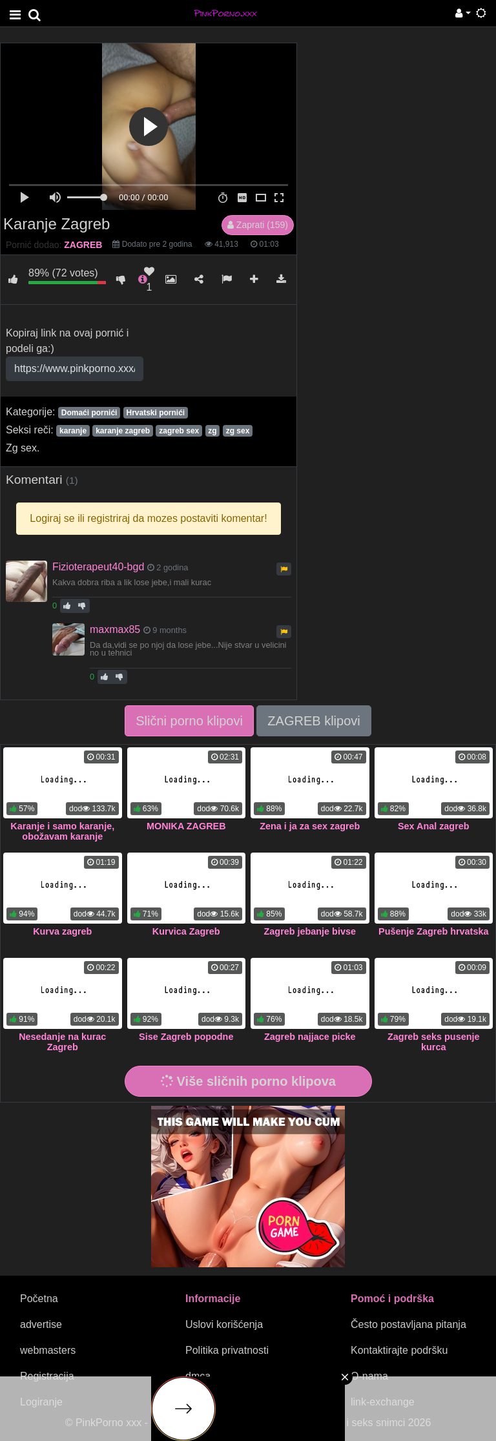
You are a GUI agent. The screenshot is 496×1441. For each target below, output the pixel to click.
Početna (39, 1298)
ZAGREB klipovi (313, 721)
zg (212, 430)
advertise (41, 1324)
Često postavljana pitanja (408, 1324)
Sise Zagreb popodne (186, 1037)
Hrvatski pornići (155, 412)
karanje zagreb (123, 430)
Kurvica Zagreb (186, 931)
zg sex (238, 430)
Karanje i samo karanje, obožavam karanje (62, 831)
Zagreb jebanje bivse (310, 931)
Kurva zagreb (62, 931)
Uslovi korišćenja (224, 1324)
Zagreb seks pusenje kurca (433, 1042)
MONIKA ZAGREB (186, 826)
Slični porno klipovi (189, 721)
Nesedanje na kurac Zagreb (62, 1042)
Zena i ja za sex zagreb (310, 826)
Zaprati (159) (257, 225)
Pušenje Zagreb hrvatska (433, 931)
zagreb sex (179, 430)
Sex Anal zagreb (434, 826)
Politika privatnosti (227, 1350)
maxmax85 (115, 629)
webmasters (48, 1350)
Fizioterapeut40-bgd (98, 566)
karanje (73, 430)
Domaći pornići (89, 412)
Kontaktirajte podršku (399, 1350)
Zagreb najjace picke (310, 1037)
